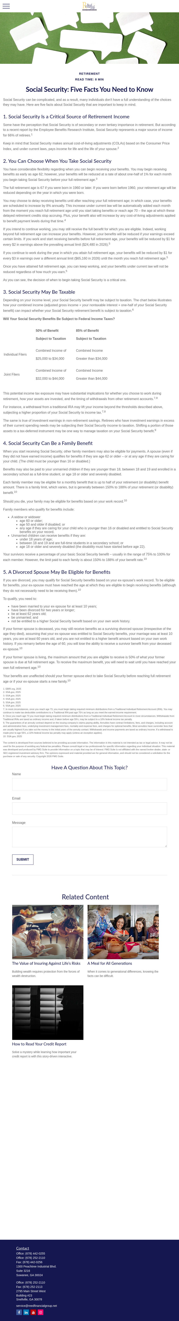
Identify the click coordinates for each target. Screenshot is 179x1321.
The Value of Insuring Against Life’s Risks (46, 963)
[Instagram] (40, 1312)
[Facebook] (19, 1312)
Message (19, 822)
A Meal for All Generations (110, 963)
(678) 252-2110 (35, 1257)
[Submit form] (22, 859)
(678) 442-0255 (35, 1253)
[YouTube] (33, 1312)
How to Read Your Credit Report (39, 1044)
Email (16, 798)
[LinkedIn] (26, 1312)
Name (16, 774)
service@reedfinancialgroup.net (36, 1305)
